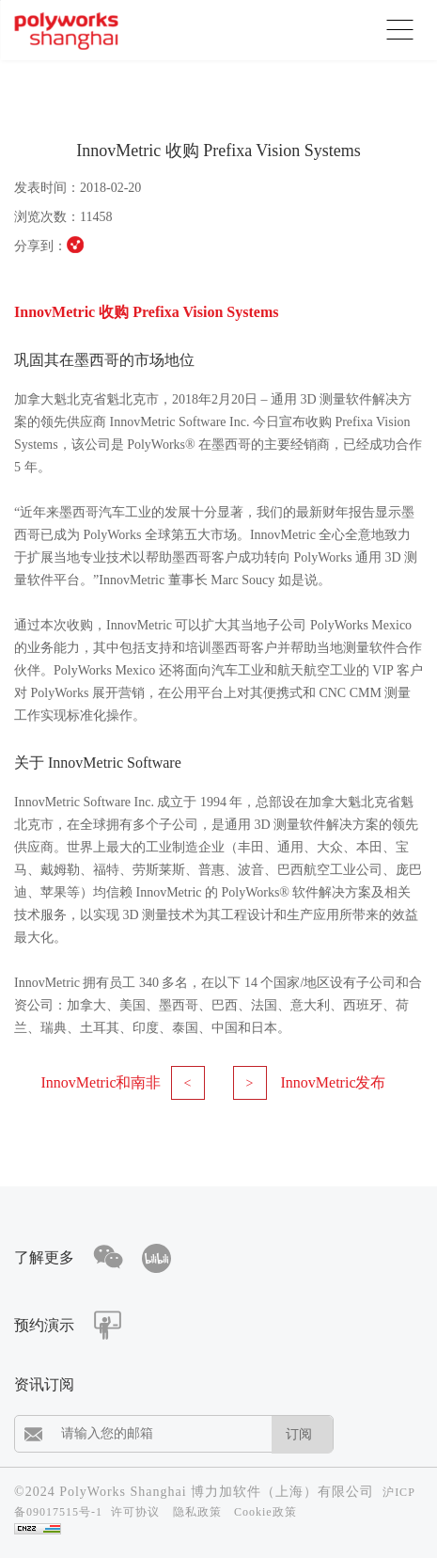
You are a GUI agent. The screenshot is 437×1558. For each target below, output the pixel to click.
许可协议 (135, 1511)
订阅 (299, 1434)
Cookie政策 (265, 1511)
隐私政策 (197, 1511)
